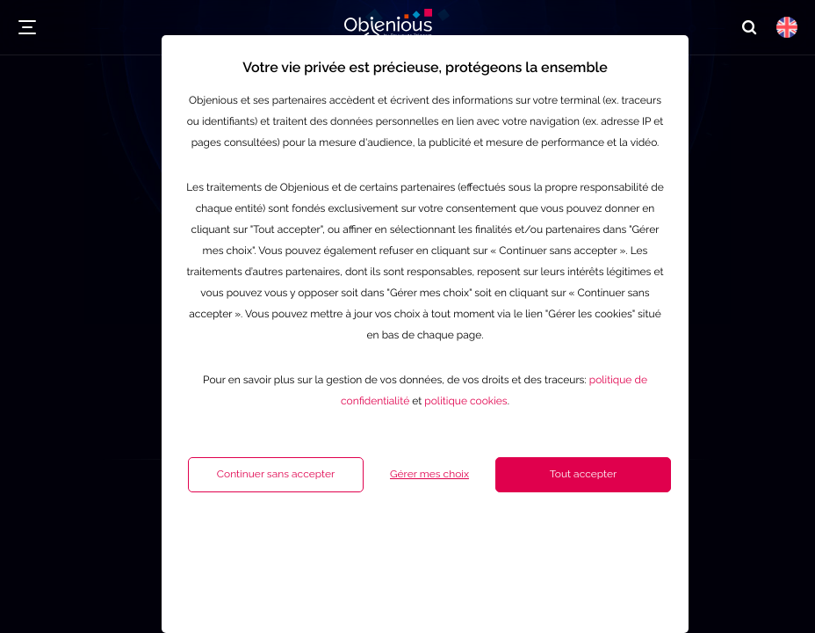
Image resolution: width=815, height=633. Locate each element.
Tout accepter (539, 541)
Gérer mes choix (385, 541)
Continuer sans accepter (232, 541)
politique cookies (421, 468)
